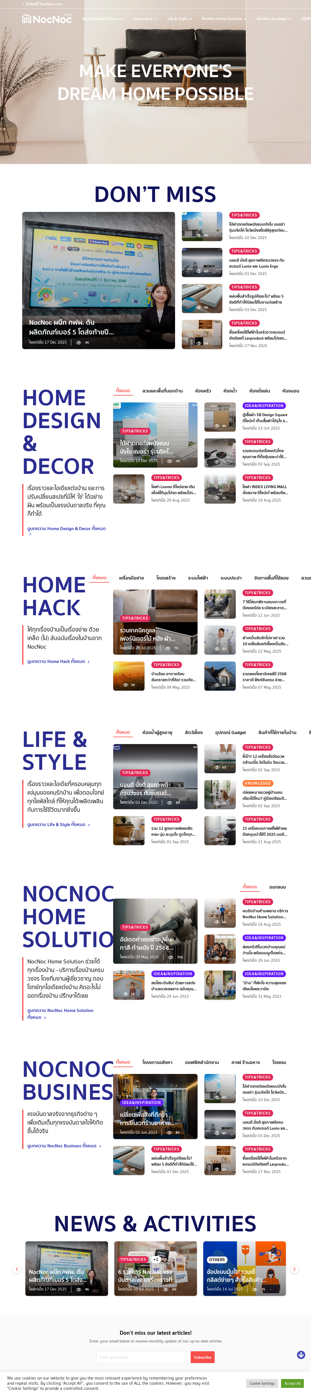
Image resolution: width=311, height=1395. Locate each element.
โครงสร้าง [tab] (166, 578)
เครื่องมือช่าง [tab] (131, 578)
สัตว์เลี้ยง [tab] (194, 732)
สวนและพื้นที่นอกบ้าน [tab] (163, 390)
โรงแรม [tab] (279, 1062)
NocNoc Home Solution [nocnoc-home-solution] (222, 18)
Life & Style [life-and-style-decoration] (177, 18)
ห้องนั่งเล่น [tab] (259, 390)
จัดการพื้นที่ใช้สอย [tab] (271, 578)
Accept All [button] (292, 1383)
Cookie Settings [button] (262, 1383)
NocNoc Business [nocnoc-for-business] (272, 18)
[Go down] (301, 1355)
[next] (294, 1269)
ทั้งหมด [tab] (123, 390)
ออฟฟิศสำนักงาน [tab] (202, 1062)
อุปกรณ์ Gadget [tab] (230, 732)
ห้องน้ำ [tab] (230, 390)
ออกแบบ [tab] (277, 887)
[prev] (16, 1269)
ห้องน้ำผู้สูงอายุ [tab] (157, 732)
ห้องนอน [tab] (290, 390)
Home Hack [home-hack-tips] (144, 18)
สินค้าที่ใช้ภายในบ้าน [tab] (277, 732)
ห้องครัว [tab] (203, 390)
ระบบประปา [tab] (231, 578)
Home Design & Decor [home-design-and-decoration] (101, 18)
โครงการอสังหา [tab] (157, 1062)
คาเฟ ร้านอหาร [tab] (245, 1062)
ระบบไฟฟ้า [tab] (198, 578)
